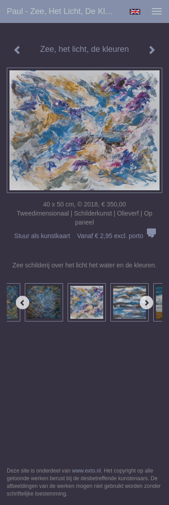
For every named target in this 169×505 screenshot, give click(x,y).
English (135, 11)
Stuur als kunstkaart (84, 235)
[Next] (146, 302)
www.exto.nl (86, 471)
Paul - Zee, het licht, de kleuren (65, 11)
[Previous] (22, 302)
